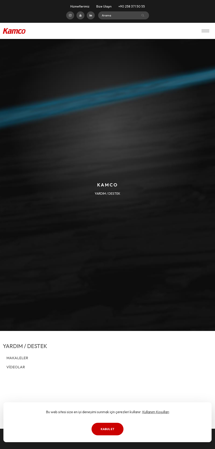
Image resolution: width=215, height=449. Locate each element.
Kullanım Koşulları (155, 412)
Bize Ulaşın (104, 6)
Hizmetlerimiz (79, 6)
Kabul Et (107, 429)
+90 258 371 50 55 (131, 6)
